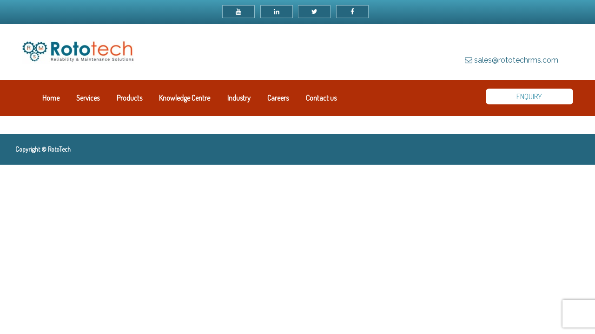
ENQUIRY (529, 96)
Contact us (321, 98)
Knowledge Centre (184, 98)
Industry (239, 98)
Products (129, 98)
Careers (278, 98)
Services (87, 98)
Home (51, 98)
